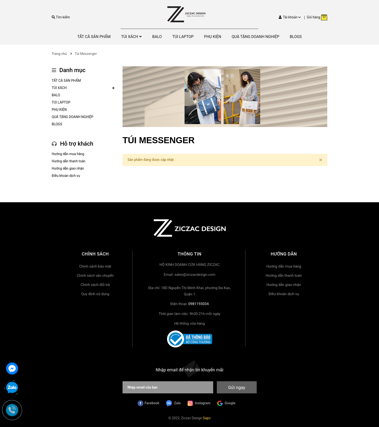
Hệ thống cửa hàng (189, 323)
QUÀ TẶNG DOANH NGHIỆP (72, 117)
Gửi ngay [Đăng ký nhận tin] (236, 387)
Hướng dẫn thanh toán (68, 161)
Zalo (173, 403)
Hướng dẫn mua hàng (68, 154)
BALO (56, 95)
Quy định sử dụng (95, 294)
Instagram (199, 403)
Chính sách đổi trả (95, 285)
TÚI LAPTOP (61, 102)
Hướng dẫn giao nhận (68, 168)
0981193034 (198, 304)
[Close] (320, 160)
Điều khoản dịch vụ (66, 176)
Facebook (148, 403)
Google (226, 403)
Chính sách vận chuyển (95, 275)
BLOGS (57, 124)
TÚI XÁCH (59, 88)
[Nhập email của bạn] (168, 387)
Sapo (207, 418)
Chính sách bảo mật (95, 266)
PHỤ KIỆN (59, 110)
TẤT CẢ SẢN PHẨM (66, 80)
